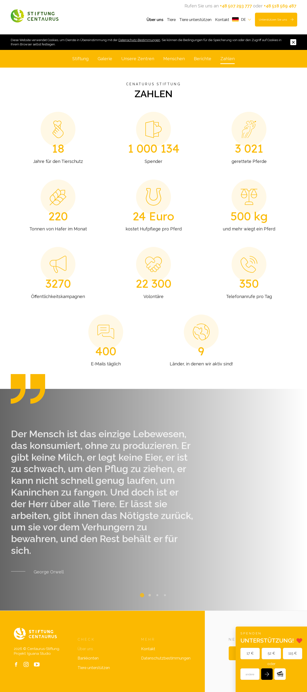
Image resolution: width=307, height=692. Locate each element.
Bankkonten (88, 658)
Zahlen (227, 58)
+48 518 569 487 (280, 5)
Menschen (174, 58)
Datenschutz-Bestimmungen (139, 40)
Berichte (202, 58)
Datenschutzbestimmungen (166, 658)
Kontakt (222, 19)
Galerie (105, 58)
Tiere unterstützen (195, 19)
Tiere (171, 19)
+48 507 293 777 (236, 5)
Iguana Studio (39, 653)
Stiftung (80, 58)
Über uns (155, 19)
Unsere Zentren (137, 58)
